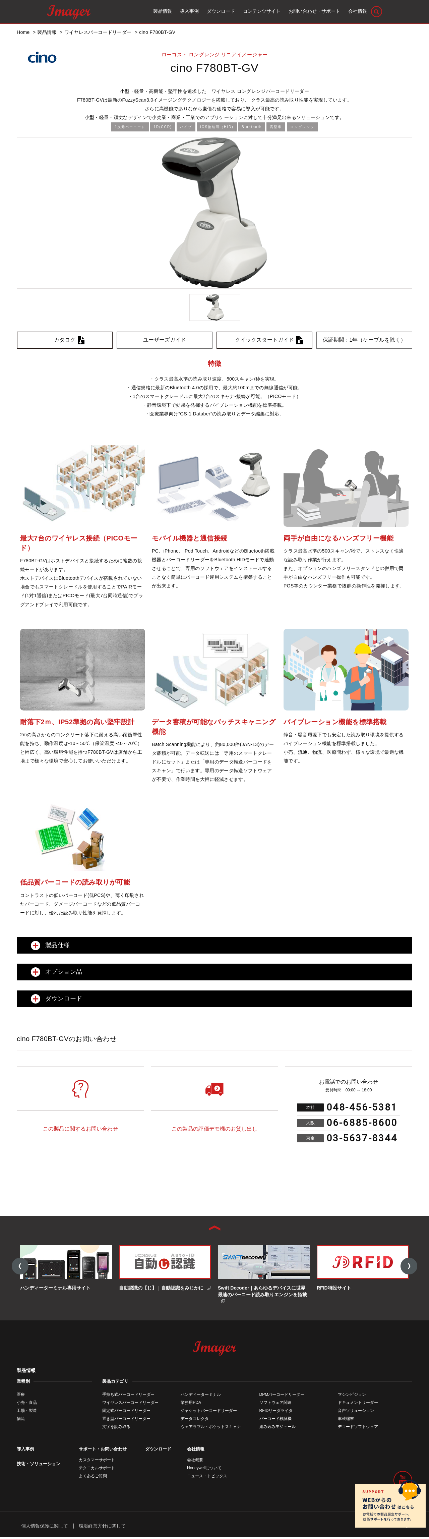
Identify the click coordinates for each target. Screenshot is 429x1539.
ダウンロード (158, 1450)
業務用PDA (191, 1404)
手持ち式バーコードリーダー (128, 1395)
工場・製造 (27, 1412)
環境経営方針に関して (102, 1527)
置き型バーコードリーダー (126, 1420)
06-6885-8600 (361, 1122)
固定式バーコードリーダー (126, 1412)
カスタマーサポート (97, 1461)
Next (409, 1266)
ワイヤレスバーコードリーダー (130, 1404)
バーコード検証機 (275, 1420)
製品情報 (26, 1371)
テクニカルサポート (97, 1469)
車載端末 (346, 1420)
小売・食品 (27, 1404)
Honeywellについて (204, 1469)
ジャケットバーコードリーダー (209, 1412)
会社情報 (195, 1450)
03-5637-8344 (361, 1138)
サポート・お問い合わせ (103, 1450)
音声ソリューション (356, 1412)
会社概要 (195, 1461)
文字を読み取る (116, 1428)
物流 (21, 1420)
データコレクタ (195, 1420)
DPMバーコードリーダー (282, 1395)
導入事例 (25, 1450)
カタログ (64, 340)
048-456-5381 (361, 1107)
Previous (20, 1266)
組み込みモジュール (277, 1428)
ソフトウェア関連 (275, 1404)
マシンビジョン (352, 1395)
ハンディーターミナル (201, 1395)
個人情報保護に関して (44, 1527)
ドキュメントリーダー (358, 1404)
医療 (21, 1395)
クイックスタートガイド (264, 340)
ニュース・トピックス (207, 1477)
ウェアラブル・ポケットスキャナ (211, 1428)
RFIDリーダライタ (276, 1412)
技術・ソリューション (38, 1465)
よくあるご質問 (93, 1477)
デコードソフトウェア (358, 1428)
